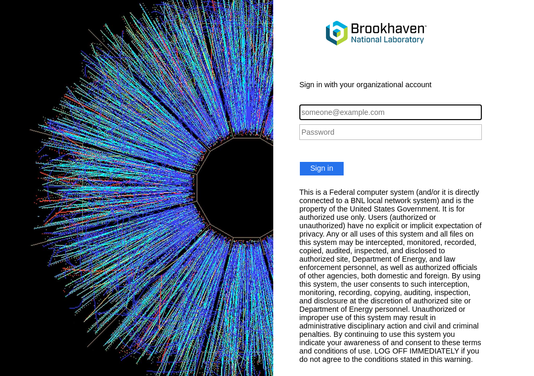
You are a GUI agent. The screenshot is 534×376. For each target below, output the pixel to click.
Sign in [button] (321, 168)
